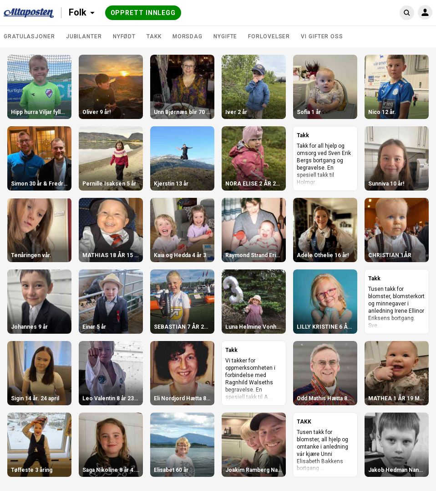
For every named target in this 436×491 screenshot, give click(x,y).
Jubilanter (84, 36)
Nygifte (225, 36)
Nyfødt (124, 36)
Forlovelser (269, 36)
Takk (154, 36)
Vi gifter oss (322, 36)
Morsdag (187, 36)
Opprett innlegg (143, 12)
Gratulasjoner (29, 36)
